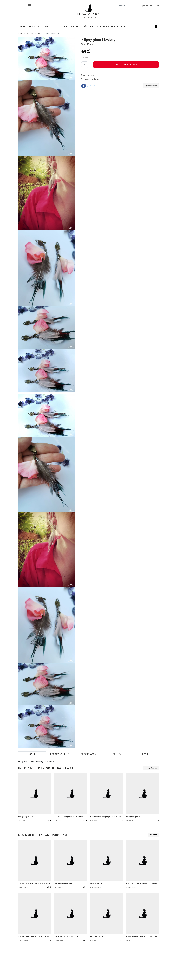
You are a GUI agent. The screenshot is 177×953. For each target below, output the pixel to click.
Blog (123, 26)
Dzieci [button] (56, 26)
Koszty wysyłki (60, 754)
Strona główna (23, 33)
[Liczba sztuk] (84, 64)
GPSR (145, 754)
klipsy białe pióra (133, 817)
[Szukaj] (135, 5)
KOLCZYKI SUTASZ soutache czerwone (141, 883)
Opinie (117, 754)
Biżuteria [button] (88, 26)
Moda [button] (22, 26)
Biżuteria (33, 33)
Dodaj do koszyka (126, 64)
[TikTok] (29, 5)
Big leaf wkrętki (96, 883)
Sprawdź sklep (151, 768)
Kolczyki (41, 33)
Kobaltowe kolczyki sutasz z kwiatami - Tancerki (142, 936)
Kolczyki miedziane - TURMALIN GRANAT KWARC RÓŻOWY (34, 936)
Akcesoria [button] (34, 26)
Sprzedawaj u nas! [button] (150, 5)
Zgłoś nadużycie (151, 86)
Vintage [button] (75, 26)
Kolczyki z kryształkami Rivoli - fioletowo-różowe (34, 883)
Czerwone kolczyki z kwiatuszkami (67, 936)
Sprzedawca (88, 754)
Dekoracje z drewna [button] (107, 26)
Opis (32, 754)
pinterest (91, 86)
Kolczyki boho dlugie (98, 936)
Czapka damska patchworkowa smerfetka (70, 817)
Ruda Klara (88, 12)
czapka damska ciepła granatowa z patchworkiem (106, 817)
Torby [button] (46, 26)
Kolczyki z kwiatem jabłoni (64, 883)
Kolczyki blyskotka (25, 817)
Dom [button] (65, 26)
